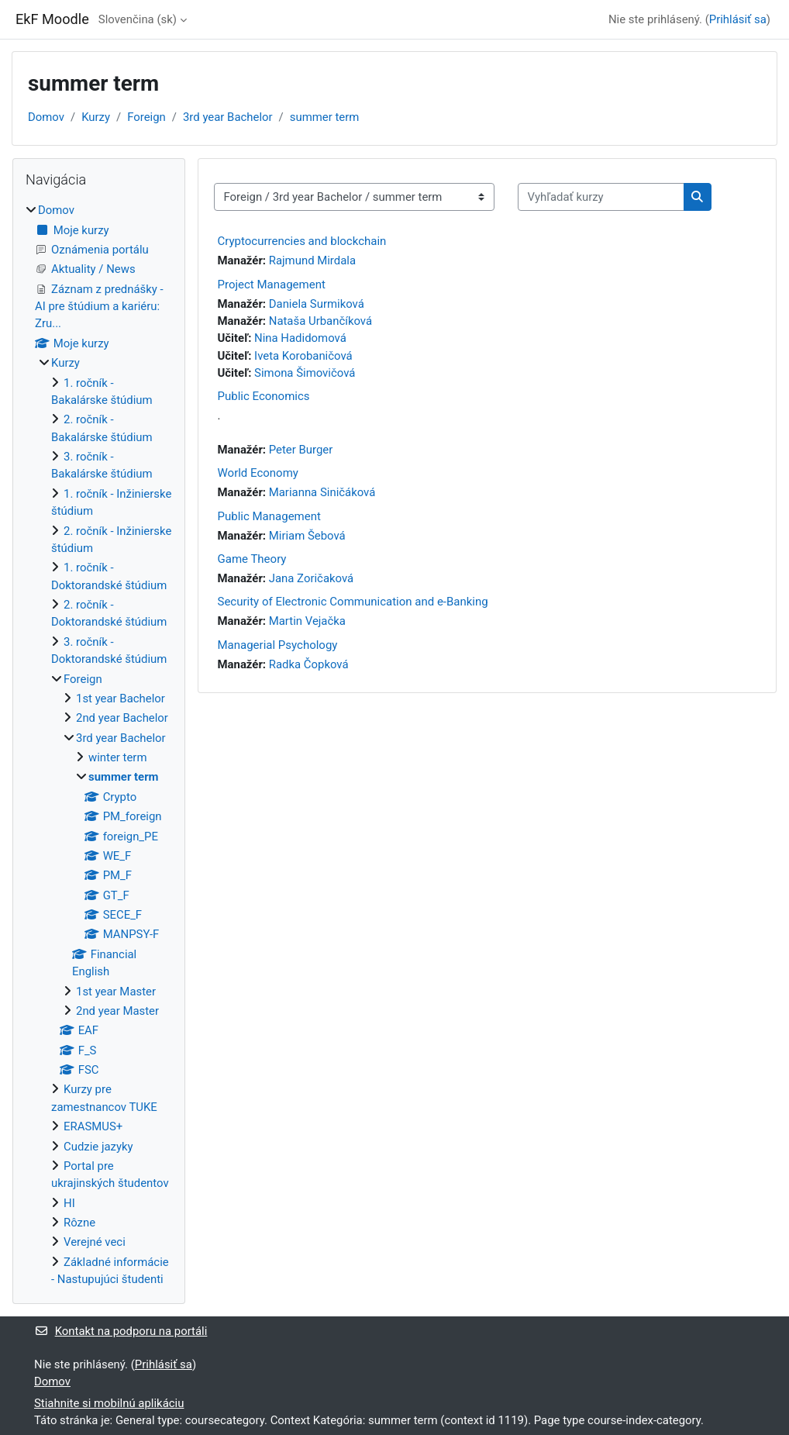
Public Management (269, 516)
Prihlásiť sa (738, 19)
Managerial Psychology (278, 645)
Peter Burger (301, 450)
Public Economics (264, 396)
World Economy (258, 473)
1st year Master (116, 992)
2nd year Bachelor (122, 718)
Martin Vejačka (307, 621)
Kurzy (95, 117)
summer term (325, 117)
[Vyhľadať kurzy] (601, 197)
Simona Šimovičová (304, 373)
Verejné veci (95, 1242)
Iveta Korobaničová (303, 356)
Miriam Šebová (307, 536)
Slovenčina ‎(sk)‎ (137, 19)
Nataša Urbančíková (320, 321)
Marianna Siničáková (322, 492)
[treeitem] (99, 745)
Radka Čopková (309, 664)
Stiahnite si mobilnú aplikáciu (109, 1403)
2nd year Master (117, 1011)
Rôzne (79, 1223)
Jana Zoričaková (311, 578)
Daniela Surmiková (316, 304)
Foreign (146, 117)
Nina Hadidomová (300, 338)
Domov (46, 117)
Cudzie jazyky (98, 1147)
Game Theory (252, 559)
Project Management (272, 284)
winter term (117, 757)
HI (69, 1203)
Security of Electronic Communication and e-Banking (353, 602)
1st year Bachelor (120, 698)
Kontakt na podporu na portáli (120, 1331)
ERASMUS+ (93, 1126)
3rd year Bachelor (228, 117)
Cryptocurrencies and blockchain (302, 241)
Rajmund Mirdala (312, 260)
